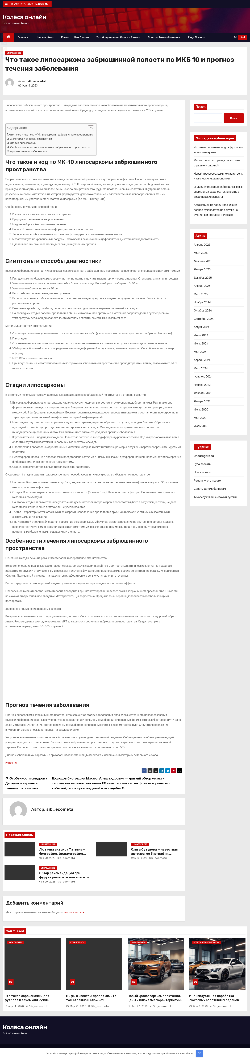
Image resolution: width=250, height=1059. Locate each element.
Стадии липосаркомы (23, 143)
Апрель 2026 (202, 245)
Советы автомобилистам (164, 37)
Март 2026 (201, 253)
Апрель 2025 (202, 286)
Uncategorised (14, 53)
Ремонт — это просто (75, 37)
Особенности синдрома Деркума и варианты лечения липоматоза (26, 783)
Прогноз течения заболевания (28, 151)
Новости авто (44, 37)
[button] (235, 37)
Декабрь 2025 (203, 278)
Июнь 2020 (201, 410)
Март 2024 (201, 368)
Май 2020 (200, 418)
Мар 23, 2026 (78, 1006)
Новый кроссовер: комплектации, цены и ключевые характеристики (155, 998)
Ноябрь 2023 (202, 385)
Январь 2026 (202, 269)
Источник (11, 763)
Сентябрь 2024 (204, 319)
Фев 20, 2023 (47, 858)
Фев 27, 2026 (139, 1006)
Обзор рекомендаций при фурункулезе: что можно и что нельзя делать (64, 877)
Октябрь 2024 (203, 311)
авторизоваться (74, 912)
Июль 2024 (201, 335)
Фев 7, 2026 (201, 1006)
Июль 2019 (200, 426)
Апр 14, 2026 (16, 1006)
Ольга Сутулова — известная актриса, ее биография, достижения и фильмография (155, 854)
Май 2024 (200, 352)
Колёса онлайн (24, 17)
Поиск (200, 107)
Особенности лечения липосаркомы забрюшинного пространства (50, 147)
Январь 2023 (202, 401)
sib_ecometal (36, 81)
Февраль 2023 (203, 393)
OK (199, 1053)
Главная (23, 37)
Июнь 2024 (201, 344)
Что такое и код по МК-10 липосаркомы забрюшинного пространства (51, 134)
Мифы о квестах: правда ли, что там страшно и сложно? (91, 998)
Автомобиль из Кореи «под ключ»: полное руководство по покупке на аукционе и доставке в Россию (216, 210)
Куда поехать (197, 37)
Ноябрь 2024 (202, 302)
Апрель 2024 (202, 360)
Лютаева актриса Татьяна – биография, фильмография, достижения (62, 854)
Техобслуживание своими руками (118, 37)
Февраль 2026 (203, 261)
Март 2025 (201, 294)
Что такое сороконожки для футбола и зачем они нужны (27, 998)
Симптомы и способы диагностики (31, 139)
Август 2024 (202, 327)
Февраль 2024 (203, 377)
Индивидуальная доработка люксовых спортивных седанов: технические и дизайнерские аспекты (218, 192)
